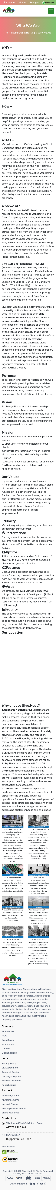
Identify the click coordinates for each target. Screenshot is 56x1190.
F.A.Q (4, 1035)
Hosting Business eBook (14, 1108)
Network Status (10, 1104)
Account (9, 2)
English (35, 2)
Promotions (8, 1044)
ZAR (22, 2)
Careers (6, 1048)
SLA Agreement (10, 1067)
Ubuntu (15, 499)
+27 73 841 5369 (16, 1127)
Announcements (10, 1099)
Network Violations (11, 1080)
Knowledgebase (10, 1095)
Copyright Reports (11, 1076)
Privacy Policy (9, 1063)
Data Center (8, 1040)
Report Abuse (9, 1084)
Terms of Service (11, 1072)
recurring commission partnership (25, 770)
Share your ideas (10, 1112)
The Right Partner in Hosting (19, 32)
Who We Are (8, 1031)
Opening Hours (9, 1052)
